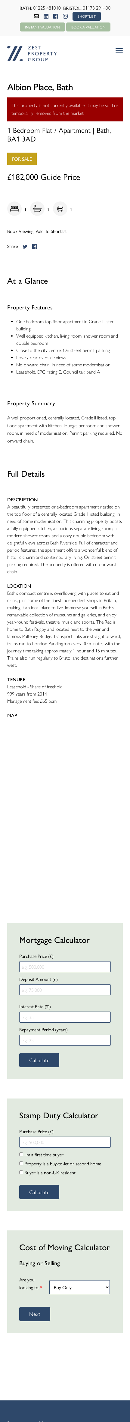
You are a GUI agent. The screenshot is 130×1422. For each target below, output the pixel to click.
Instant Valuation (42, 27)
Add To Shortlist (51, 231)
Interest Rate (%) (35, 1006)
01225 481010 (47, 8)
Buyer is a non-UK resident (47, 1172)
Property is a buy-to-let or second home (60, 1163)
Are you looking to (30, 1283)
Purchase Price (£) (36, 955)
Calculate (39, 1060)
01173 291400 (96, 8)
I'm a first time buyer (41, 1154)
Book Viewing (20, 231)
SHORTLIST (87, 16)
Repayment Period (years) (43, 1029)
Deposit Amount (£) (38, 979)
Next (34, 1313)
